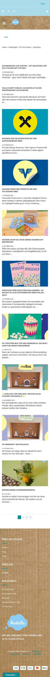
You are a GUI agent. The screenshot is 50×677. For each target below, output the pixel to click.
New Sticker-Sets (9, 594)
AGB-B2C (26, 654)
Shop (4, 552)
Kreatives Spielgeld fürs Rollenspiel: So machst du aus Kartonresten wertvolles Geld (23, 292)
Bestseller (6, 598)
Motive (4, 547)
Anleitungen (13, 47)
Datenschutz (14, 654)
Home (4, 47)
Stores (4, 556)
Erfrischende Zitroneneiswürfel (18, 490)
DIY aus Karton (25, 47)
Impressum (36, 651)
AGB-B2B (37, 654)
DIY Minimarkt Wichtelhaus (15, 444)
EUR (43, 4)
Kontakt (5, 573)
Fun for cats (7, 606)
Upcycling (37, 47)
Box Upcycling (8, 589)
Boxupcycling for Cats (11, 602)
